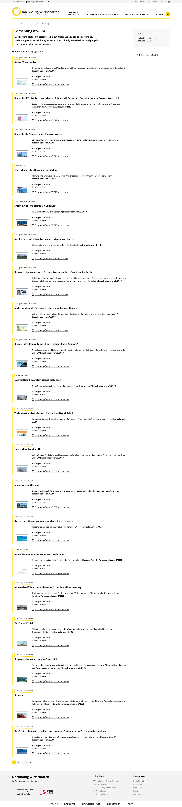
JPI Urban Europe (100, 791)
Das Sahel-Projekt (24, 623)
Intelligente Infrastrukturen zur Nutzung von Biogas (44, 238)
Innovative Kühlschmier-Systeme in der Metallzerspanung (47, 587)
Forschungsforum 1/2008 (52, 399)
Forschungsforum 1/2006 (52, 645)
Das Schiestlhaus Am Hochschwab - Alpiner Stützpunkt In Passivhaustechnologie (60, 731)
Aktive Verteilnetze (25, 62)
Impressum (53, 804)
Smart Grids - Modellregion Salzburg (34, 205)
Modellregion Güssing (26, 485)
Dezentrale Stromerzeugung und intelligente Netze (43, 520)
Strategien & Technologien (73, 13)
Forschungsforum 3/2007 (52, 435)
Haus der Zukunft (100, 784)
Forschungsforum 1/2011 (51, 156)
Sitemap (130, 804)
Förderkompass (139, 794)
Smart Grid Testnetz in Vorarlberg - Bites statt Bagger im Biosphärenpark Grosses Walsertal (66, 98)
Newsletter (144, 2)
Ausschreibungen (141, 14)
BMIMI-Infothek (139, 781)
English (163, 2)
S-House (19, 695)
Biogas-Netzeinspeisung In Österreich (36, 659)
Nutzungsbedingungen (91, 804)
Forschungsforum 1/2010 (51, 258)
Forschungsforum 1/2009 (51, 330)
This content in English (147, 55)
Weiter (28, 762)
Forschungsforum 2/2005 (52, 753)
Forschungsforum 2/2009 (51, 294)
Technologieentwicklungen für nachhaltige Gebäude (44, 413)
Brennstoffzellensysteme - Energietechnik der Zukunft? (46, 343)
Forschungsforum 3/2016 (52, 609)
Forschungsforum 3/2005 (52, 717)
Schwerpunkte (93, 14)
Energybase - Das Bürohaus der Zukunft (36, 169)
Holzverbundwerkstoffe (27, 449)
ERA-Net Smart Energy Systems (106, 781)
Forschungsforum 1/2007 (52, 507)
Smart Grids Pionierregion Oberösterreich (38, 133)
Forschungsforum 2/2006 (52, 681)
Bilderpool (134, 2)
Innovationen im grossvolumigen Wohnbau (39, 554)
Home (14, 24)
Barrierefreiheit (113, 804)
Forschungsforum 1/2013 (52, 84)
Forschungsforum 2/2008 (52, 366)
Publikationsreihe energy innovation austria (147, 39)
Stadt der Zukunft (100, 794)
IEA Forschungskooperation (104, 787)
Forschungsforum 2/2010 (52, 225)
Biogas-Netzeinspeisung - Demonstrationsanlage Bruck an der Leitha (53, 272)
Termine (127, 14)
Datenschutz (69, 804)
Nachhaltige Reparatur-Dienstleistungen (37, 379)
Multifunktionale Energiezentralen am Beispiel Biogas (45, 307)
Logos (135, 791)
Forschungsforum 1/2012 (51, 120)
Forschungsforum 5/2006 (52, 540)
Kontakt (154, 2)
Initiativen (106, 14)
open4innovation (19, 2)
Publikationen (157, 14)
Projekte (117, 14)
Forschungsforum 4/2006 (52, 573)
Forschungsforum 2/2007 (52, 471)
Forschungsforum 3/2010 (51, 192)
